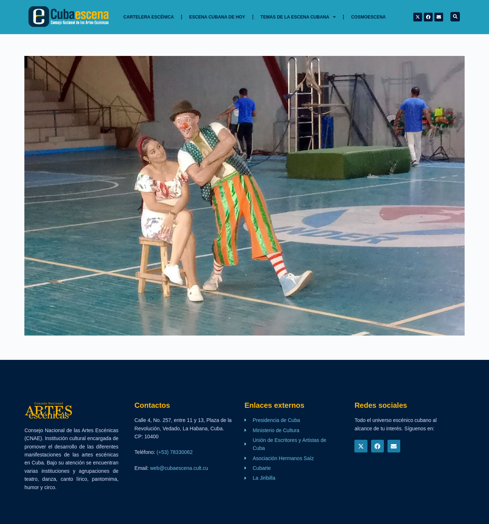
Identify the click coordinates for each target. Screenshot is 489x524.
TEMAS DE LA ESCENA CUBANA (298, 17)
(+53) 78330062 (174, 452)
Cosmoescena (368, 17)
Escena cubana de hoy (217, 17)
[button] (455, 16)
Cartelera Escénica (148, 17)
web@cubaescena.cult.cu (179, 468)
